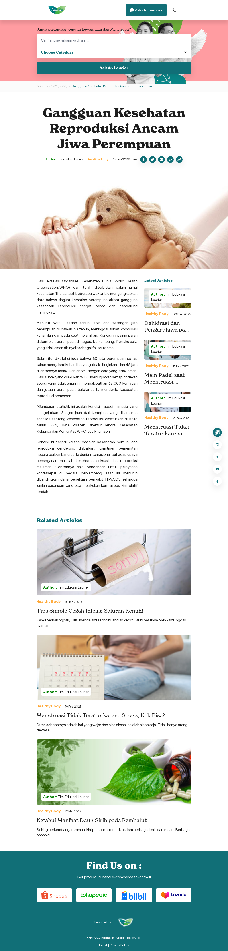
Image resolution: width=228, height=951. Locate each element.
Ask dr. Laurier (114, 68)
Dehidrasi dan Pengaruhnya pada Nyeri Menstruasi (167, 330)
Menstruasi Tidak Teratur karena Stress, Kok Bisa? (101, 715)
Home (41, 86)
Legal (103, 945)
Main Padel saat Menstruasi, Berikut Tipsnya (164, 382)
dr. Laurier (146, 10)
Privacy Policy (119, 945)
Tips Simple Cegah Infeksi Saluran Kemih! (90, 610)
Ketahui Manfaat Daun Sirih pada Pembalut (92, 820)
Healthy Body (58, 86)
